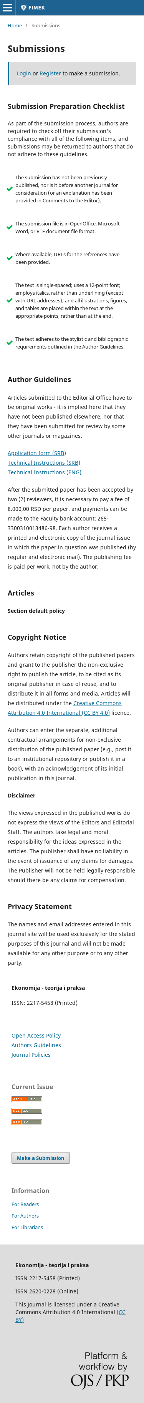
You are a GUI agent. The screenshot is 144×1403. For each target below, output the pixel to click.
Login (24, 73)
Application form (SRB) (37, 453)
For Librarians (27, 1227)
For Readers (25, 1204)
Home (15, 25)
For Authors (25, 1215)
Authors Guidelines (36, 1045)
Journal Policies (31, 1054)
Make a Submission (41, 1157)
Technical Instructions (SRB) (44, 462)
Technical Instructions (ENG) (44, 472)
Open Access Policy (36, 1035)
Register (50, 73)
